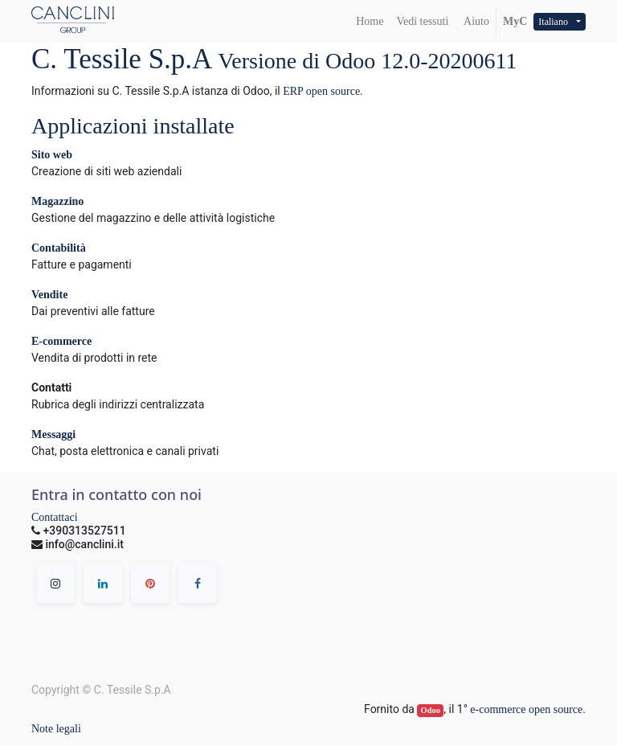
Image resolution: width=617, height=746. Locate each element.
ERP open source (321, 91)
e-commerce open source (526, 709)
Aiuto (475, 21)
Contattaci (54, 517)
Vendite (49, 295)
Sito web (51, 155)
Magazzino (57, 201)
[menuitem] (369, 21)
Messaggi (53, 434)
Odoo (431, 710)
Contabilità (58, 248)
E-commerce (61, 341)
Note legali (56, 729)
